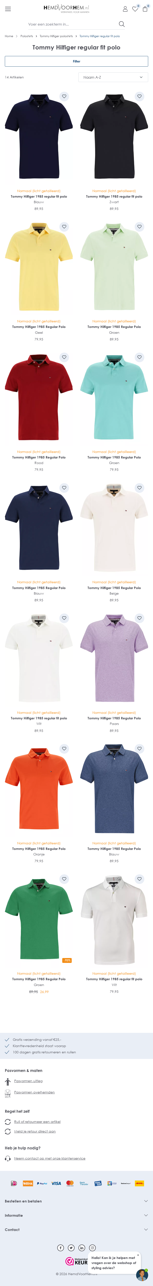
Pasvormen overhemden (34, 1092)
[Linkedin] (81, 1247)
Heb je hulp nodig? (23, 1148)
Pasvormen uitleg (28, 1081)
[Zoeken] (122, 24)
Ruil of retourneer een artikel (37, 1121)
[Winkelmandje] (143, 9)
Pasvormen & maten (23, 1070)
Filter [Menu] (76, 61)
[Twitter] (71, 1247)
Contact (12, 1229)
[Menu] (8, 9)
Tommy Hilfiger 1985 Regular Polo (39, 327)
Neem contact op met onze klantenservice (49, 1158)
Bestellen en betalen (23, 1201)
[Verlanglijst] (133, 9)
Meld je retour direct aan (35, 1131)
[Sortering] (113, 77)
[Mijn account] (123, 9)
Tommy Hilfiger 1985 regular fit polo (39, 196)
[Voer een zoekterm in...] (73, 24)
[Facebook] (60, 1247)
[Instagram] (92, 1247)
